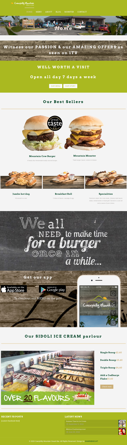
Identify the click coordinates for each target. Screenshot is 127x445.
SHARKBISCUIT (91, 441)
